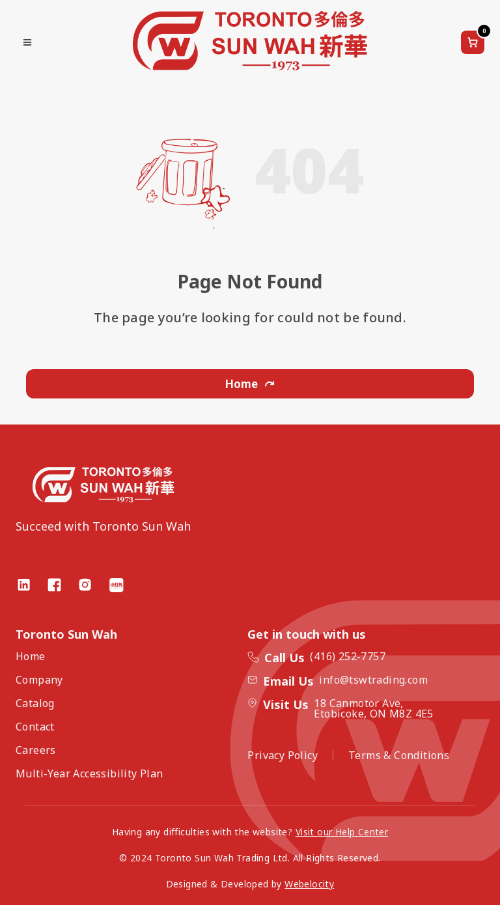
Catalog (35, 703)
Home (250, 384)
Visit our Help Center (342, 832)
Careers (36, 750)
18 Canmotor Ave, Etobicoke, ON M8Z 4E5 (373, 708)
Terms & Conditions (398, 755)
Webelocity (309, 884)
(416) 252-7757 (347, 656)
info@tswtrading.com (373, 680)
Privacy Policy (282, 755)
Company (39, 680)
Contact (35, 726)
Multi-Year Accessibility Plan (89, 773)
